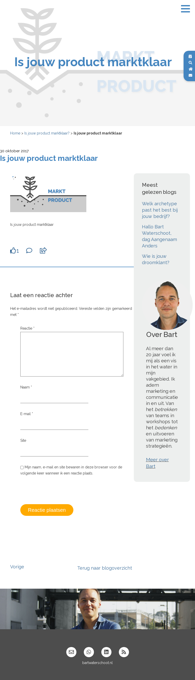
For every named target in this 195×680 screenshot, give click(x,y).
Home (15, 133)
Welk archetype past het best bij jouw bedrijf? (160, 210)
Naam (26, 387)
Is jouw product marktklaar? (47, 133)
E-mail (26, 414)
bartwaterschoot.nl (97, 663)
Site (23, 440)
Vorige (17, 566)
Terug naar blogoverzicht (104, 568)
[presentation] (59, 494)
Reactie (27, 328)
